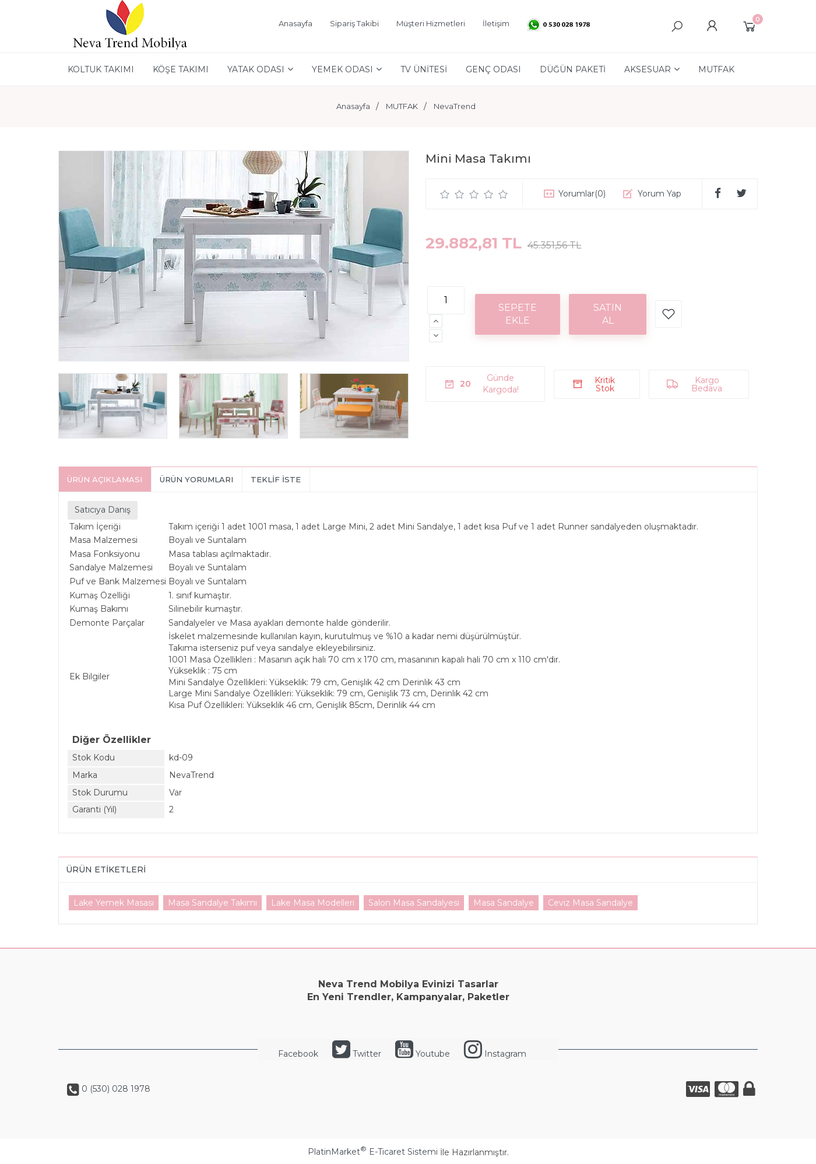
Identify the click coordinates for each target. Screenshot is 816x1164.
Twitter (356, 1054)
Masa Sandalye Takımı (212, 902)
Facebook (298, 1054)
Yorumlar (582, 193)
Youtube (422, 1054)
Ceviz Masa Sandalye (590, 902)
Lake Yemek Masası (113, 902)
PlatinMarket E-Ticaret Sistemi (373, 1152)
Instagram (495, 1054)
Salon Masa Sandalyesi (413, 902)
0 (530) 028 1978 (114, 1089)
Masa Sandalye (503, 902)
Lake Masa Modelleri (312, 902)
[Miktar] (446, 300)
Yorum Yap (659, 193)
